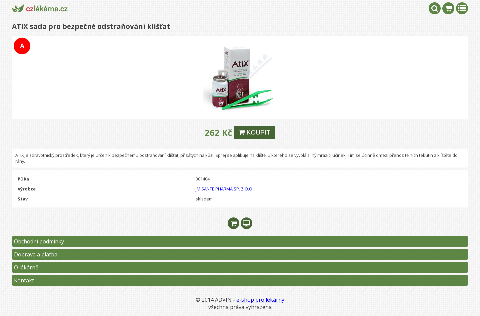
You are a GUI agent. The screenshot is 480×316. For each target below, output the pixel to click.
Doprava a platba (35, 254)
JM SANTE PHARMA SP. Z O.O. (224, 189)
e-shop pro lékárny (260, 299)
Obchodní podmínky (39, 241)
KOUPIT (254, 132)
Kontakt (24, 280)
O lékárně (26, 267)
